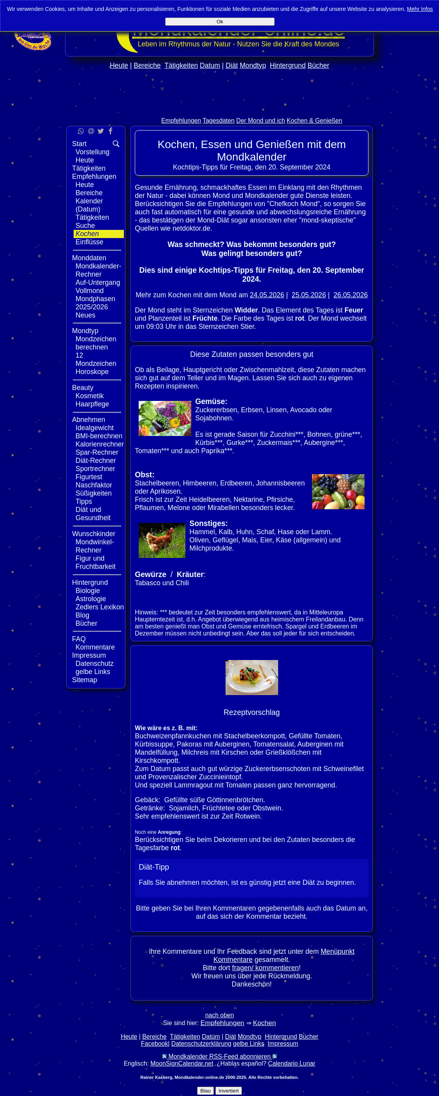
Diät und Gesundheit (93, 514)
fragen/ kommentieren (265, 968)
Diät (232, 65)
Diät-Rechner (96, 460)
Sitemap (84, 680)
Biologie (88, 591)
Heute (119, 65)
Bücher (319, 65)
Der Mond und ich (260, 120)
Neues (85, 315)
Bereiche (147, 65)
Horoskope (92, 372)
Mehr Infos (420, 9)
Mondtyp (253, 65)
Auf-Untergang (98, 282)
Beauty (82, 388)
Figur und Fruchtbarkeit (96, 562)
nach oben (219, 1015)
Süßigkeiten (94, 493)
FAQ (79, 639)
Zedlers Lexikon (100, 607)
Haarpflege (92, 404)
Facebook (154, 1043)
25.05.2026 (309, 295)
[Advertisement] (220, 110)
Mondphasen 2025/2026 (95, 303)
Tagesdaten (218, 120)
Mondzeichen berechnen (96, 343)
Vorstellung (92, 152)
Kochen (87, 234)
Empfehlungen (181, 120)
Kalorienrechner (100, 444)
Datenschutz (95, 663)
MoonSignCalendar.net (181, 1063)
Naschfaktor (94, 485)
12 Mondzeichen (96, 359)
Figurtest (89, 477)
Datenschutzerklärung (201, 1043)
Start (79, 144)
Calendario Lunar (291, 1063)
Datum (210, 65)
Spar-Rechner (97, 452)
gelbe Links (93, 672)
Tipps (84, 501)
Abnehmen (88, 420)
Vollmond (90, 291)
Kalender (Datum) (89, 205)
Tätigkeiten (181, 65)
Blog (82, 615)
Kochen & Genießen (314, 120)
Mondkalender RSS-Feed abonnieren (219, 1056)
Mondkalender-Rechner (98, 270)
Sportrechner (95, 469)
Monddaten (89, 258)
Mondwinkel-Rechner (95, 546)
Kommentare (95, 647)
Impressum (89, 655)
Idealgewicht (95, 428)
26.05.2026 (350, 295)
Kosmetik (90, 396)
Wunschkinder (93, 534)
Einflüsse (89, 242)
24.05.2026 (267, 295)
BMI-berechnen (99, 436)
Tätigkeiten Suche (92, 221)
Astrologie (91, 599)
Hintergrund (288, 65)
